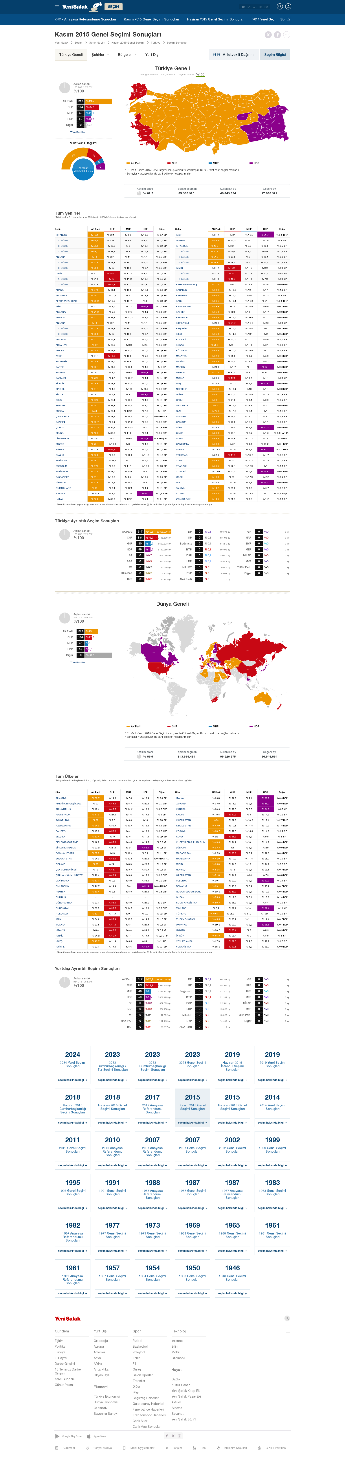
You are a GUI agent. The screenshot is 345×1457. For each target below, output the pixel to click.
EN (249, 7)
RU (266, 7)
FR (260, 7)
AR (254, 7)
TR (243, 7)
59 (100, 166)
